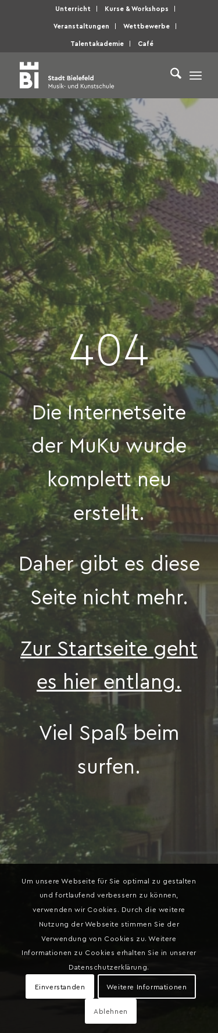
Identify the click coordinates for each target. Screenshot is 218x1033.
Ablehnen (111, 1011)
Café (145, 43)
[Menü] (196, 75)
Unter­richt (73, 8)
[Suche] (170, 75)
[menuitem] (73, 9)
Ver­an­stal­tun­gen (81, 26)
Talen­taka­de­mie (97, 43)
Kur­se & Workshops (137, 8)
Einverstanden (60, 986)
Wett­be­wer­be (146, 26)
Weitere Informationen (146, 986)
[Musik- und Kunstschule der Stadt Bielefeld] (90, 75)
